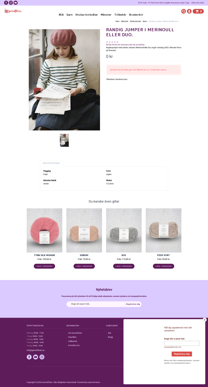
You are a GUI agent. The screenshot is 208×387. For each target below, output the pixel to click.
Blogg (110, 337)
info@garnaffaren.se (35, 350)
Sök (109, 333)
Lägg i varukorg (44, 266)
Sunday (84, 255)
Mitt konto (152, 333)
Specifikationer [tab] (51, 163)
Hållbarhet (72, 341)
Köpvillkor (72, 337)
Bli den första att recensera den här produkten (125, 45)
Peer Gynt (163, 255)
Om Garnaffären (75, 333)
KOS (124, 255)
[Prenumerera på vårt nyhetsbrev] (104, 304)
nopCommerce (94, 382)
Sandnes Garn (121, 79)
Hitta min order (197, 3)
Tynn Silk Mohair (44, 255)
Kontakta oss (74, 345)
